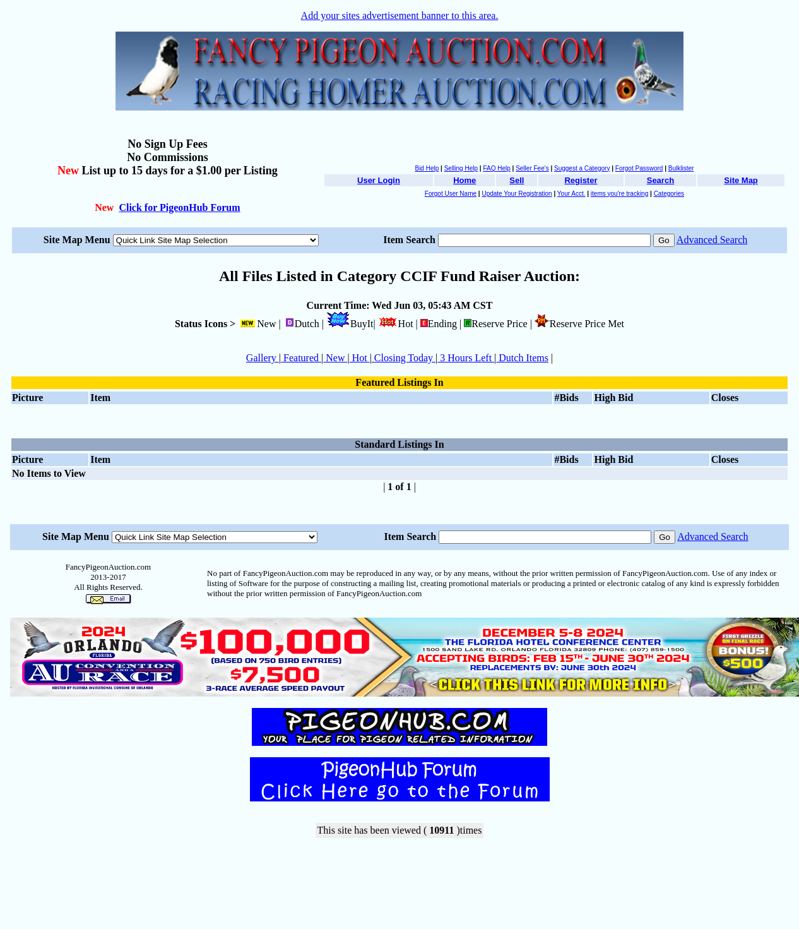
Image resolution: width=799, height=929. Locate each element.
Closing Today (403, 357)
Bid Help (427, 168)
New (335, 357)
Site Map (740, 180)
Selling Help (461, 168)
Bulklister (681, 168)
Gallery (262, 357)
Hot (360, 357)
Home (464, 180)
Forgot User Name (450, 193)
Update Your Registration (517, 193)
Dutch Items (522, 357)
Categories (669, 193)
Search (660, 180)
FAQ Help (496, 168)
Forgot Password (639, 168)
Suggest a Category (582, 168)
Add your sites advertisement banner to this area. (400, 15)
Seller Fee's (532, 168)
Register (580, 180)
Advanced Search (712, 239)
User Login (378, 180)
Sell (516, 180)
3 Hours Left (465, 357)
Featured (301, 357)
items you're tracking (619, 193)
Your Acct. (571, 193)
